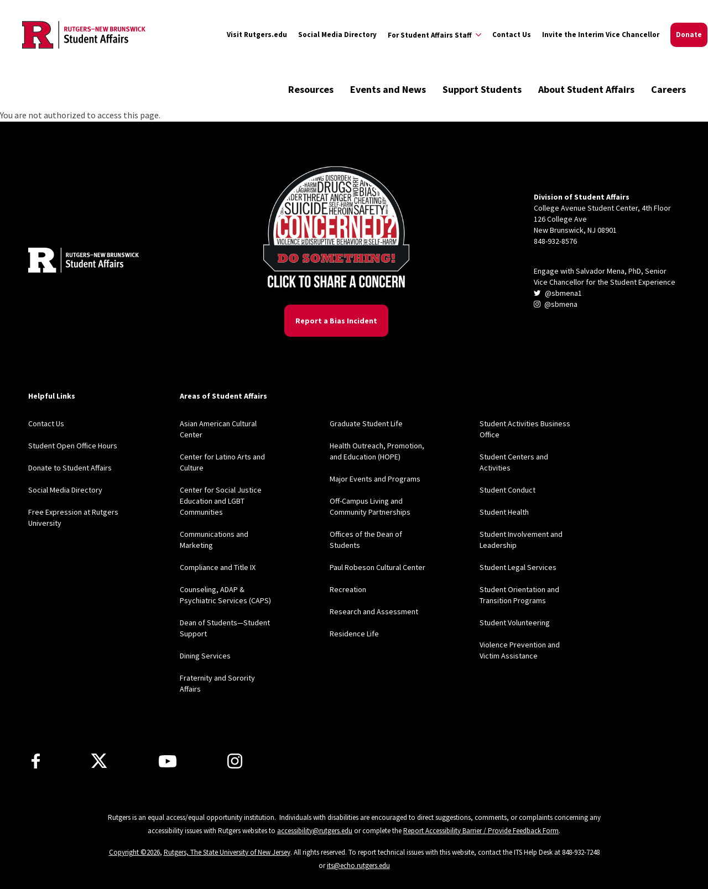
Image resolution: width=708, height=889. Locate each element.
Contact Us (511, 34)
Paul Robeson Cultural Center (377, 567)
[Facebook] (36, 761)
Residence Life (354, 634)
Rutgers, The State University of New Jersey (227, 852)
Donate (689, 34)
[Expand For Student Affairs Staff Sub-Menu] (434, 34)
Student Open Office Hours (72, 446)
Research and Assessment (374, 611)
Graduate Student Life (366, 423)
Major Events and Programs (375, 479)
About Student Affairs (586, 89)
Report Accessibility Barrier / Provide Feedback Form (481, 830)
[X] (99, 761)
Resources (311, 89)
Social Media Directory (337, 34)
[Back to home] (83, 261)
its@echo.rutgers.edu (358, 865)
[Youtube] (167, 761)
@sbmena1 (558, 293)
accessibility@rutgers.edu (314, 830)
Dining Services (205, 656)
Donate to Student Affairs (70, 468)
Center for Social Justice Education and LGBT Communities (221, 501)
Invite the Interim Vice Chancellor (600, 34)
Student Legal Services (518, 567)
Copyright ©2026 (134, 852)
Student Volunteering (515, 622)
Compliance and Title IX (218, 567)
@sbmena (555, 304)
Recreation (348, 589)
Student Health (504, 512)
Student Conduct (507, 490)
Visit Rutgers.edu (257, 34)
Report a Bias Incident (336, 321)
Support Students (482, 89)
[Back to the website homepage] (83, 34)
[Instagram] (234, 761)
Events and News (388, 89)
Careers (668, 89)
